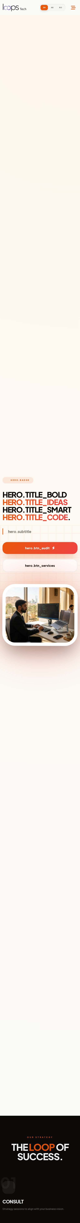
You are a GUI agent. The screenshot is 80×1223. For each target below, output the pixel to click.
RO (60, 7)
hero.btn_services (40, 566)
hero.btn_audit (40, 548)
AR (52, 7)
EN (44, 7)
